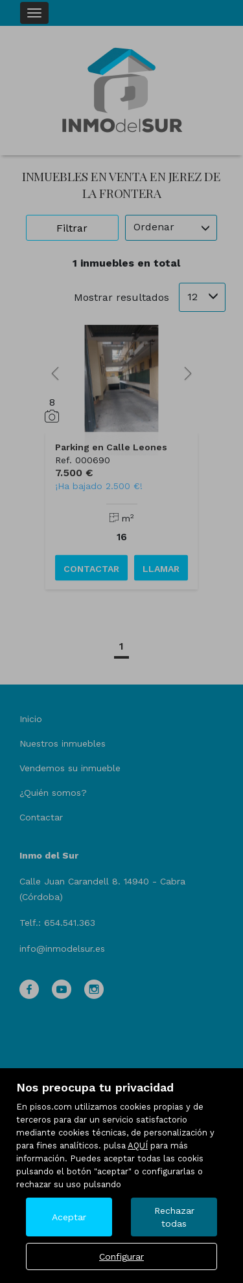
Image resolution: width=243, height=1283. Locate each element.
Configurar (121, 1256)
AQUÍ (138, 1145)
